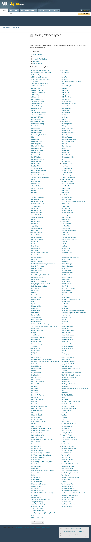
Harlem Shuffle (36, 357)
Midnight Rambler (66, 137)
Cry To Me (34, 230)
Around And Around (37, 117)
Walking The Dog (66, 450)
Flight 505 (34, 308)
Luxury (63, 119)
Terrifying (64, 370)
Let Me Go (64, 79)
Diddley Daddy (35, 248)
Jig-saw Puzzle (36, 497)
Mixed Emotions (66, 146)
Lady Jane (64, 70)
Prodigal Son (65, 219)
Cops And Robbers (37, 217)
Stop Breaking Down (67, 330)
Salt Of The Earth (66, 252)
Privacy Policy (64, 531)
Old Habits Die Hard (67, 179)
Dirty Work (34, 250)
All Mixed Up (35, 95)
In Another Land (36, 466)
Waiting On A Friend (67, 446)
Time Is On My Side (67, 406)
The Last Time (65, 381)
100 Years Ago (35, 75)
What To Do (65, 461)
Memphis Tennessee (67, 132)
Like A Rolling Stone (67, 86)
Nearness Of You (66, 163)
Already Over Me (36, 103)
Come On (34, 195)
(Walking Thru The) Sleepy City (41, 72)
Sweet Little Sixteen (67, 357)
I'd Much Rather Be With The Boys (42, 439)
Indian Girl (34, 468)
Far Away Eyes (36, 297)
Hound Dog (34, 404)
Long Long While (66, 101)
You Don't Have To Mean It (69, 495)
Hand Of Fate (35, 350)
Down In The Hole (37, 268)
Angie (33, 110)
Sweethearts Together (68, 361)
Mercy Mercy (65, 135)
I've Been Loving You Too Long (40, 453)
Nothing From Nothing (68, 177)
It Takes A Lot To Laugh (38, 484)
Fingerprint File (36, 306)
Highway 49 (35, 384)
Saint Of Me (65, 250)
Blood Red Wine (36, 148)
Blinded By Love (36, 143)
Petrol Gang (65, 206)
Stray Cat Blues (66, 332)
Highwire (34, 386)
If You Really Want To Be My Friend (42, 461)
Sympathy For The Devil (40, 59)
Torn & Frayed (65, 421)
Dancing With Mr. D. (37, 239)
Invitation (34, 475)
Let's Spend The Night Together (71, 81)
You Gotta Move (66, 502)
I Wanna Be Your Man (38, 435)
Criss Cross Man (36, 228)
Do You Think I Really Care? (40, 252)
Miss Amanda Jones (67, 141)
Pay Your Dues (66, 199)
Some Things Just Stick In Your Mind (72, 310)
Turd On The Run (66, 430)
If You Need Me (36, 459)
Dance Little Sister (37, 237)
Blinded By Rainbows (38, 146)
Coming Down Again (37, 197)
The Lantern (65, 379)
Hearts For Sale (36, 368)
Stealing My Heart (67, 326)
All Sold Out (35, 97)
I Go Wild (34, 424)
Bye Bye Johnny (36, 166)
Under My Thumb (66, 435)
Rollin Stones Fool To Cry (69, 237)
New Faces (64, 166)
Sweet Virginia (65, 359)
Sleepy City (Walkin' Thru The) (70, 299)
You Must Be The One (68, 504)
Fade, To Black (37, 54)
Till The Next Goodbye (68, 404)
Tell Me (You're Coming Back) (70, 368)
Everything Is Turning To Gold (40, 284)
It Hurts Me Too (36, 477)
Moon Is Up (65, 152)
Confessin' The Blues (37, 204)
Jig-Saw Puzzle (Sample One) (40, 499)
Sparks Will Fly (66, 317)
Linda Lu (64, 88)
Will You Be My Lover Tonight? (70, 477)
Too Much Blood (66, 410)
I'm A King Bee (35, 441)
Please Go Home (66, 210)
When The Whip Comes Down (70, 464)
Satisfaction (65, 255)
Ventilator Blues (66, 444)
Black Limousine (36, 141)
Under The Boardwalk (68, 437)
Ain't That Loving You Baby (39, 83)
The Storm (64, 386)
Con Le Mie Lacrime (37, 201)
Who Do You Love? (67, 468)
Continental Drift (36, 210)
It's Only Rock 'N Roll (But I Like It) (42, 493)
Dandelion (34, 241)
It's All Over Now (36, 486)
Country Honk (35, 221)
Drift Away (34, 272)
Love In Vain (65, 110)
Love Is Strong (65, 112)
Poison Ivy (64, 215)
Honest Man (35, 397)
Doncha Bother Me (37, 261)
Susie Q (63, 350)
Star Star (64, 319)
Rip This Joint (65, 226)
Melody (63, 126)
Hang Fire (34, 353)
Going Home (35, 328)
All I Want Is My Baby (38, 92)
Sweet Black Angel (67, 355)
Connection (34, 208)
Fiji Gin (33, 304)
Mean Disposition (66, 124)
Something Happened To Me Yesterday (73, 312)
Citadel (33, 190)
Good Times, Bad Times (38, 337)
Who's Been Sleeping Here (69, 470)
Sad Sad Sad (65, 248)
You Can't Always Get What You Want (73, 493)
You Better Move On (67, 488)
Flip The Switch (36, 310)
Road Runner (65, 228)
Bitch (33, 137)
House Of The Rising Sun (39, 406)
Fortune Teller (35, 315)
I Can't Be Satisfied (37, 415)
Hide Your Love (36, 377)
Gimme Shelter (37, 63)
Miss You (64, 143)
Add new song (84, 13)
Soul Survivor (65, 315)
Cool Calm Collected (37, 215)
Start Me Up (65, 324)
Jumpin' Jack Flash (38, 57)
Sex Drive (64, 261)
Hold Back (34, 393)
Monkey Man (65, 150)
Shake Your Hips (66, 264)
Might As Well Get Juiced (69, 139)
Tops (62, 419)
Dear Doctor (35, 246)
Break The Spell (36, 157)
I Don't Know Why (36, 419)
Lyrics (4, 10)
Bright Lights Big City (37, 159)
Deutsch (73, 528)
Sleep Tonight (65, 297)
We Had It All (65, 455)
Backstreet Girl (36, 128)
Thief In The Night (67, 395)
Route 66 (64, 241)
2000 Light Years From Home (40, 79)
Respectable (65, 221)
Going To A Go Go (37, 330)
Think (63, 397)
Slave (63, 295)
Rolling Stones (15, 27)
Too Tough (64, 417)
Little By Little (65, 92)
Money (63, 148)
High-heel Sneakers (37, 381)
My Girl (63, 159)
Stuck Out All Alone (67, 339)
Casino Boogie (35, 181)
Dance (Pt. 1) (35, 235)
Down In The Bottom (37, 266)
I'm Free (33, 444)
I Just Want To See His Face (40, 430)
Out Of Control (65, 188)
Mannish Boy (65, 121)
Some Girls (64, 308)
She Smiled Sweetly (67, 272)
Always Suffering (36, 106)
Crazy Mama (35, 226)
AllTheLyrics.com (8, 527)
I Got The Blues (36, 426)
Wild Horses (36, 61)
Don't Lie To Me (36, 255)
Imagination (35, 464)
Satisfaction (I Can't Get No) (70, 257)
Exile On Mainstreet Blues (39, 286)
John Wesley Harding (38, 504)
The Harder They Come (68, 377)
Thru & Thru (65, 399)
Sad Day (64, 246)
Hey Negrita (35, 375)
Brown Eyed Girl (36, 161)
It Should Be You (36, 481)
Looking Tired (65, 106)
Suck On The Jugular (68, 344)
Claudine (34, 192)
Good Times (35, 335)
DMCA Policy (72, 531)
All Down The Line (37, 90)
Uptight (63, 441)
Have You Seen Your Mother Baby (41, 359)
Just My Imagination (37, 510)
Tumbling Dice (65, 428)
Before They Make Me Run (39, 135)
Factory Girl (35, 288)
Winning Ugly (65, 479)
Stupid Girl (64, 341)
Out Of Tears (65, 190)
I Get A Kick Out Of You (38, 421)
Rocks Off (64, 232)
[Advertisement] (45, 21)
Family (33, 293)
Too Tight (64, 415)
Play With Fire (65, 208)
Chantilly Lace (35, 184)
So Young (64, 306)
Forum (3, 14)
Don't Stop (34, 259)
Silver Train (64, 286)
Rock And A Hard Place (68, 230)
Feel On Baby (35, 299)
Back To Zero (35, 126)
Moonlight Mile (65, 155)
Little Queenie (65, 95)
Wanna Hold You (66, 453)
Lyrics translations (28, 10)
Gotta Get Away (36, 341)
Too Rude (64, 413)
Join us (85, 10)
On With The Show (67, 181)
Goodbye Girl (35, 339)
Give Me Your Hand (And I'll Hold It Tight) (44, 326)
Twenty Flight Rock (67, 433)
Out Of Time (65, 192)
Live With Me (65, 99)
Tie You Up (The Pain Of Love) (70, 401)
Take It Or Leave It (67, 366)
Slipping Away (65, 301)
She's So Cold (65, 279)
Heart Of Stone (36, 366)
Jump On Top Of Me (37, 506)
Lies (62, 83)
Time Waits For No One (68, 408)
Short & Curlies (66, 284)
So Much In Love (66, 304)
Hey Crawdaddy (36, 373)
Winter (63, 481)
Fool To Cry (35, 312)
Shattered (64, 268)
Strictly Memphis (66, 337)
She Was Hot (65, 275)
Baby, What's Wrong (37, 124)
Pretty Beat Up (66, 217)
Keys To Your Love (37, 517)
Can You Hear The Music (39, 170)
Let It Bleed (65, 72)
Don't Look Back (36, 257)
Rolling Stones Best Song (69, 239)
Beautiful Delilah (36, 132)
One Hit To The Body (67, 184)
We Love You (65, 457)
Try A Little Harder (67, 426)
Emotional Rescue (37, 277)
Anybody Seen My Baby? (39, 112)
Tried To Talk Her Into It (68, 424)
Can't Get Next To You (38, 175)
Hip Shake (34, 388)
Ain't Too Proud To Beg (38, 86)
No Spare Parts (66, 170)
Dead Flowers (35, 244)
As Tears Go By (36, 119)
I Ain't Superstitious (37, 410)
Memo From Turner (67, 128)
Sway (63, 353)
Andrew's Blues (36, 108)
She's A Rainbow (66, 277)
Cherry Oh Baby (36, 186)
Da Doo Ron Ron (36, 232)
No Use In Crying (66, 172)
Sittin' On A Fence (67, 293)
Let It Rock (64, 77)
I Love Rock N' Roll (37, 433)
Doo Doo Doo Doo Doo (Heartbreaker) (43, 264)
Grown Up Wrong (36, 344)
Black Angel (35, 139)
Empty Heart (35, 279)
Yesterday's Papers (67, 486)
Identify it (13, 10)
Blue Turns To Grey (37, 150)
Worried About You (67, 484)
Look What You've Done (68, 103)
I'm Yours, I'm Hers (37, 450)
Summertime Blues (67, 348)
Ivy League (34, 495)
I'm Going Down (36, 446)
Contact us (81, 531)
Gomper (33, 332)
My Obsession (65, 161)
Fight (33, 301)
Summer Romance (67, 346)
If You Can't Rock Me (37, 457)
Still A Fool (64, 328)
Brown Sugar (35, 163)
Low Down (64, 117)
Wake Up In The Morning (69, 448)
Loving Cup (65, 115)
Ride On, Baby (66, 224)
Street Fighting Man (67, 335)
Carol (33, 179)
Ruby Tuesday (65, 244)
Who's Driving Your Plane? (69, 473)
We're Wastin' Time (67, 459)
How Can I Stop (36, 408)
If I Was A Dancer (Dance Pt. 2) (41, 455)
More (56, 10)
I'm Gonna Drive (36, 448)
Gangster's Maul (36, 317)
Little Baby (64, 90)
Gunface (34, 346)
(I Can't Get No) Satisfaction (40, 70)
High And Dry (35, 379)
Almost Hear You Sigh (38, 101)
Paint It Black (65, 195)
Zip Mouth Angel (66, 506)
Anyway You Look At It (38, 115)
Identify (38, 527)
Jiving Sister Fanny (37, 502)
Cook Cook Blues (36, 212)
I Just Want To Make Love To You (41, 428)
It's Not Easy (35, 488)
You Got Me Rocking (67, 497)
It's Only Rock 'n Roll (37, 490)
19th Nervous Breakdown (39, 77)
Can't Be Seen (35, 172)
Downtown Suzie (36, 270)
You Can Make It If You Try (69, 490)
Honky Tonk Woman (37, 399)
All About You (35, 88)
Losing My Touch (66, 108)
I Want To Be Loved (37, 437)
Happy (33, 355)
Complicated (35, 199)
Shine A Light (65, 281)
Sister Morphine (66, 290)
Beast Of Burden (36, 130)
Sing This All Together (68, 288)
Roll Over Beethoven (67, 235)
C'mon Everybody (36, 168)
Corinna (33, 219)
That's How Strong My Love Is (70, 375)
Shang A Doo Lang (67, 266)
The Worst (64, 393)
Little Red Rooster (67, 97)
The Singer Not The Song (69, 384)
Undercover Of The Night (69, 439)
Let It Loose (65, 75)
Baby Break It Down (37, 121)
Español (78, 528)
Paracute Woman (66, 197)
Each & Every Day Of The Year (40, 275)
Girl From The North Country (40, 324)
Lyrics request (44, 10)
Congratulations (36, 206)
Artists (8, 27)
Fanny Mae (34, 295)
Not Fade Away (66, 175)
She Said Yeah (66, 270)
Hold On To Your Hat (37, 395)
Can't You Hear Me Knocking (40, 177)
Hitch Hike (34, 390)
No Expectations (66, 168)
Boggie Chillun (35, 152)
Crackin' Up (35, 224)
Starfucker (64, 321)
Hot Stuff (34, 401)
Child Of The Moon (37, 188)
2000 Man (34, 81)
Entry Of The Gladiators (38, 281)
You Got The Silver (67, 499)
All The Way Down (37, 99)
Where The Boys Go (67, 466)
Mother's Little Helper (68, 157)
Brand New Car (36, 155)
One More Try (65, 186)
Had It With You (36, 348)
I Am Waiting (35, 413)
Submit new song (38, 522)
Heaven (33, 370)
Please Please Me (67, 212)
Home (3, 27)
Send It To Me (65, 259)
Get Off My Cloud (36, 319)
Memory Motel (65, 130)
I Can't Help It (35, 417)
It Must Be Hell (35, 479)
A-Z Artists (12, 14)
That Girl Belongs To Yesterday (71, 373)
